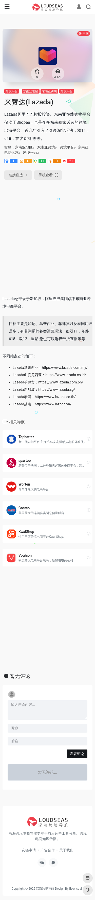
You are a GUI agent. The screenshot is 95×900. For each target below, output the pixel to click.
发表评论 (77, 754)
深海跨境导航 (45, 888)
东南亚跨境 (49, 91)
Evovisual (75, 888)
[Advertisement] (47, 235)
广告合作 (48, 850)
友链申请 (29, 850)
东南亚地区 (30, 91)
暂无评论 (20, 676)
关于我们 (66, 850)
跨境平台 (12, 91)
